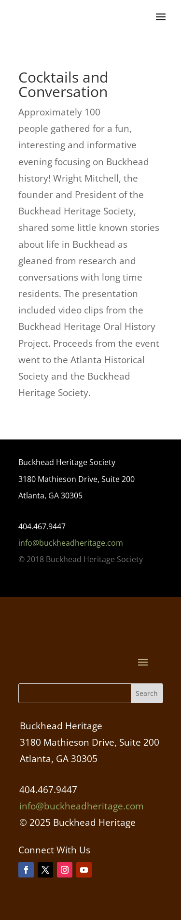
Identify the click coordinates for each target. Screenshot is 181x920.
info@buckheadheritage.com (70, 543)
